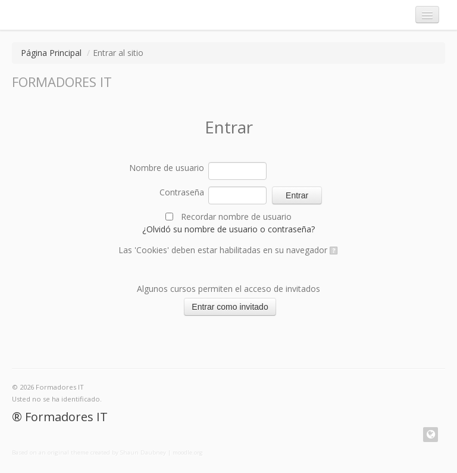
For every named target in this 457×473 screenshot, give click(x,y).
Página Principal (51, 52)
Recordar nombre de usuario (236, 216)
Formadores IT (66, 417)
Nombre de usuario (166, 167)
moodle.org (188, 452)
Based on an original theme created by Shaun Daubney (89, 452)
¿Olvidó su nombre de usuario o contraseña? (228, 229)
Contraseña (181, 192)
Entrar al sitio (118, 52)
